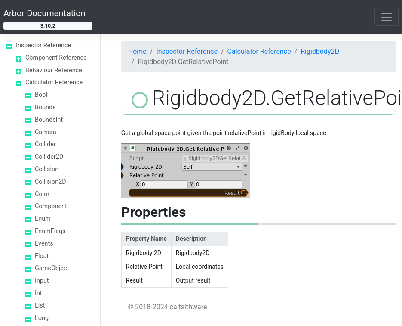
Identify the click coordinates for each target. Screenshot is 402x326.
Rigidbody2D (320, 51)
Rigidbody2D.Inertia (68, 207)
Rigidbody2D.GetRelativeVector (67, 143)
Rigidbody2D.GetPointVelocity (67, 70)
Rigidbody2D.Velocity (68, 292)
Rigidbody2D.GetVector (67, 164)
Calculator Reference (259, 51)
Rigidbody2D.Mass (68, 228)
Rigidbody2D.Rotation (68, 271)
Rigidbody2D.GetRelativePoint (67, 91)
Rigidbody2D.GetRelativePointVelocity (68, 117)
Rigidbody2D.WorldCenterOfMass (68, 313)
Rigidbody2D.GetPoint (67, 48)
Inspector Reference (187, 51)
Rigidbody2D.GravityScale (68, 185)
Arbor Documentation (44, 13)
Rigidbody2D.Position (68, 249)
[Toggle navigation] (386, 17)
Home (137, 51)
